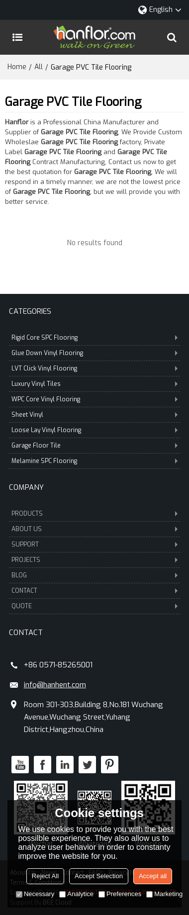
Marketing (164, 894)
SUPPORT (94, 545)
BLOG (94, 575)
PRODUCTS (94, 514)
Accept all (153, 876)
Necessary (35, 894)
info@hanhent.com (55, 685)
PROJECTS (94, 560)
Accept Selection (99, 876)
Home (16, 67)
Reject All (45, 876)
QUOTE (94, 606)
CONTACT (94, 591)
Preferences (119, 894)
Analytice (76, 894)
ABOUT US (94, 529)
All (38, 67)
